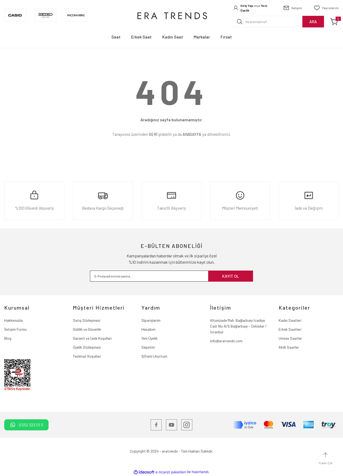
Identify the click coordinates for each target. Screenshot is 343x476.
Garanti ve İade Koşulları (92, 338)
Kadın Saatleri (290, 320)
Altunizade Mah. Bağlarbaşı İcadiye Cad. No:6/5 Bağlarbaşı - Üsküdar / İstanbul (238, 326)
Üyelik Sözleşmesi (87, 347)
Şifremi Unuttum (154, 356)
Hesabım (148, 329)
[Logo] (171, 15)
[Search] (278, 21)
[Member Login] (252, 8)
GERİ (153, 134)
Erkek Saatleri (290, 329)
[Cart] (334, 21)
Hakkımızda (13, 320)
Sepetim (148, 347)
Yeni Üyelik (149, 338)
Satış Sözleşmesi (86, 320)
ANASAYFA (192, 134)
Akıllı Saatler (289, 347)
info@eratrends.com (226, 341)
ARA (313, 21)
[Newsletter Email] (171, 276)
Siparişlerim (150, 320)
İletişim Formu (15, 329)
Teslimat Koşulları (87, 356)
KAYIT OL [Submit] (230, 275)
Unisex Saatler (290, 338)
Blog (7, 338)
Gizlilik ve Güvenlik (87, 329)
